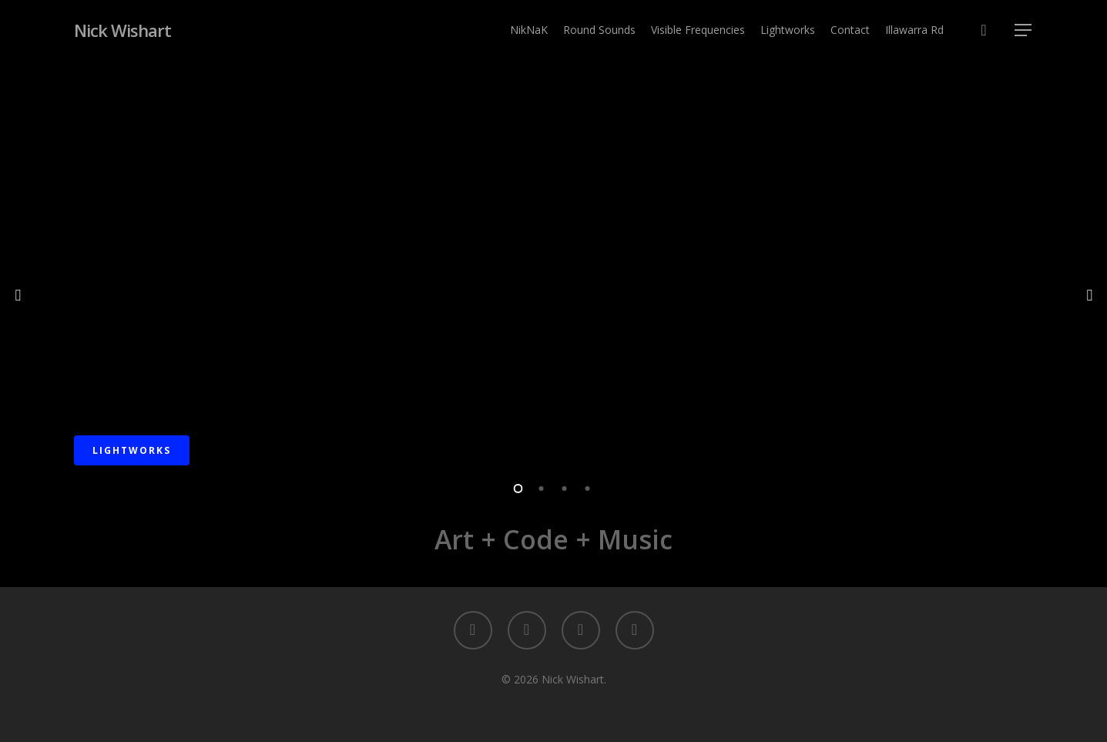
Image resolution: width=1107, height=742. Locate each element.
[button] (1024, 30)
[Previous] (19, 293)
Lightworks (131, 450)
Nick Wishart (122, 30)
